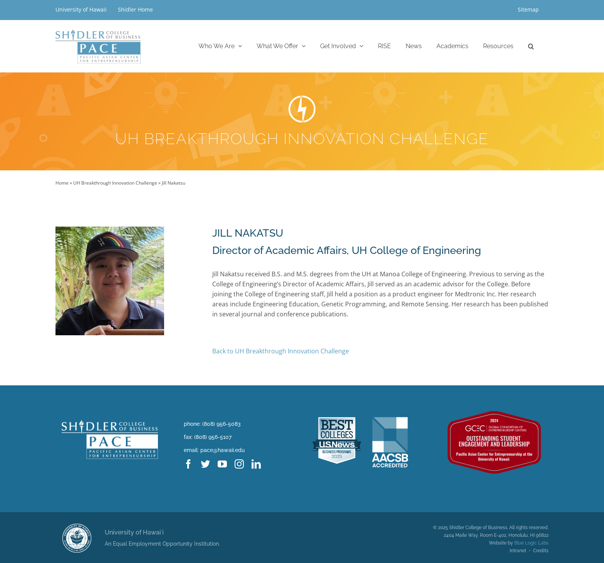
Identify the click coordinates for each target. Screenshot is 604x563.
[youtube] (222, 464)
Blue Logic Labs (531, 543)
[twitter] (205, 464)
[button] (531, 46)
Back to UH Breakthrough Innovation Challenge (280, 351)
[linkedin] (256, 464)
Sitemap (528, 9)
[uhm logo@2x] (76, 527)
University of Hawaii (81, 9)
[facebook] (188, 464)
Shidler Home (135, 9)
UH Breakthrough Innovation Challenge (115, 183)
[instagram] (239, 464)
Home (62, 183)
